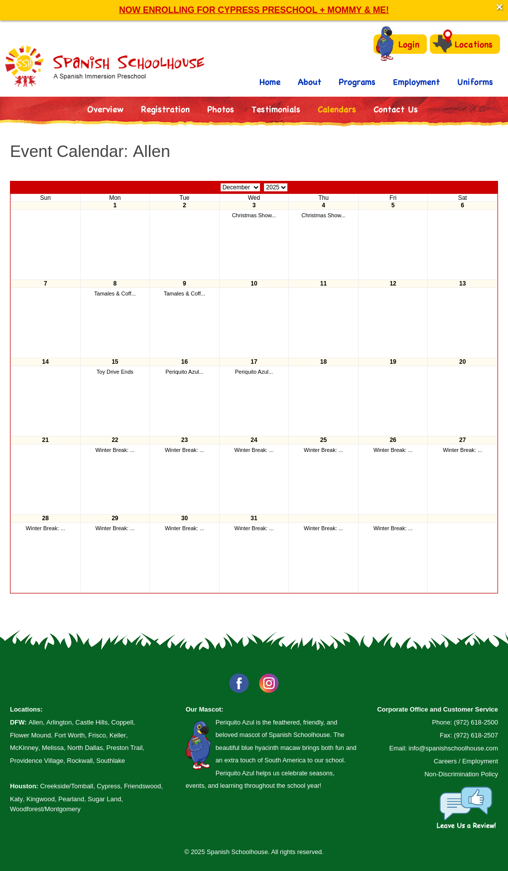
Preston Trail (125, 747)
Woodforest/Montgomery (45, 809)
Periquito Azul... (184, 372)
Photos (220, 109)
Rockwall (80, 760)
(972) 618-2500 (476, 722)
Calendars (337, 109)
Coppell (122, 722)
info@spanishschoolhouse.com (453, 748)
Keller (118, 735)
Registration (165, 109)
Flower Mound (30, 735)
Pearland (71, 799)
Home (269, 81)
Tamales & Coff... (115, 293)
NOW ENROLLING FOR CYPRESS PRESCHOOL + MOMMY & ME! (254, 10)
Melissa (53, 747)
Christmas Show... (254, 215)
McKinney (24, 747)
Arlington (59, 722)
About (309, 81)
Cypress (109, 786)
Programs (357, 81)
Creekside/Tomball (66, 786)
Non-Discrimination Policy (461, 774)
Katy (16, 799)
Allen (35, 722)
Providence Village (36, 760)
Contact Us (396, 109)
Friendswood (142, 786)
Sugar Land (104, 799)
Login (397, 44)
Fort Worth (69, 735)
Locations (462, 43)
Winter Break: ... (114, 450)
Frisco (97, 735)
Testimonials (276, 109)
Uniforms (475, 81)
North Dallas (85, 747)
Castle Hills (91, 722)
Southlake (110, 760)
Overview (105, 109)
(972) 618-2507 (476, 735)
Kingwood (40, 799)
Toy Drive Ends (115, 372)
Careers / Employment (466, 761)
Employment (416, 81)
